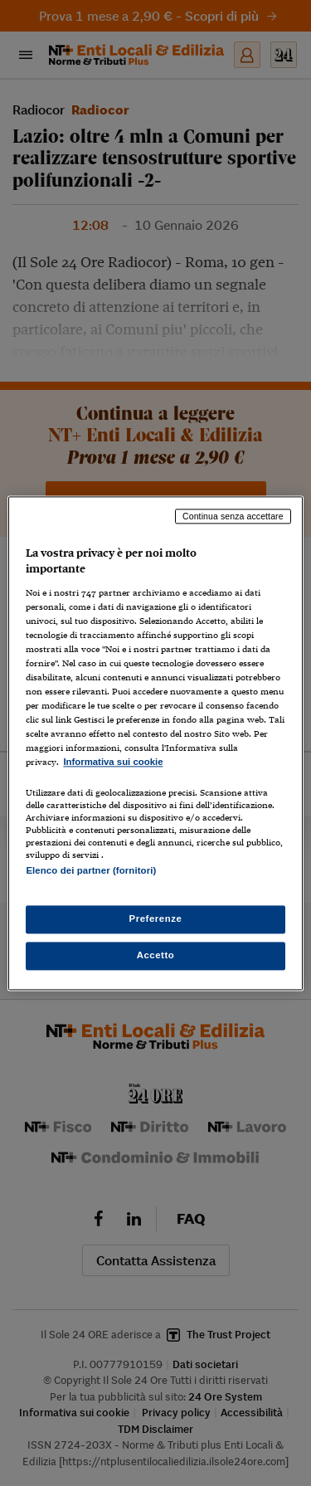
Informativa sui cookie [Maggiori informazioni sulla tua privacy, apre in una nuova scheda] (113, 762)
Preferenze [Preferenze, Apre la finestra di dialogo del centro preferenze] (155, 918)
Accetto (156, 955)
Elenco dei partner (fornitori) (91, 870)
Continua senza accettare (233, 516)
